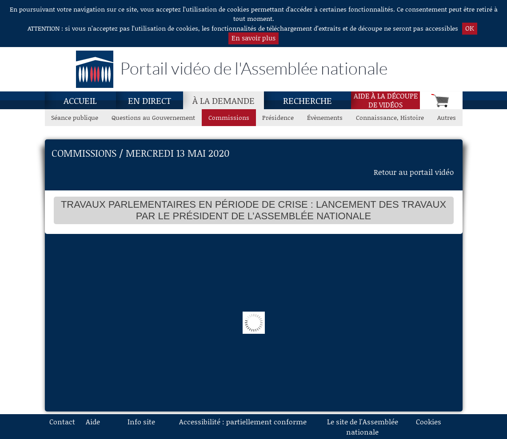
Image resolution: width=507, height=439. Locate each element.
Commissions (228, 117)
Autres (446, 117)
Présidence (278, 117)
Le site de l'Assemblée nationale (362, 426)
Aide (93, 421)
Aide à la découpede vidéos (386, 100)
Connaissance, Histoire (390, 117)
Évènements (325, 117)
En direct (149, 100)
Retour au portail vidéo (414, 171)
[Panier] (441, 100)
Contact (62, 421)
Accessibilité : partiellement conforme (243, 421)
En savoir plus (253, 38)
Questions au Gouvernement (153, 117)
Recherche (307, 100)
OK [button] (469, 28)
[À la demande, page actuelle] (223, 100)
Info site (141, 421)
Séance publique (74, 117)
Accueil (80, 100)
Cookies (428, 421)
